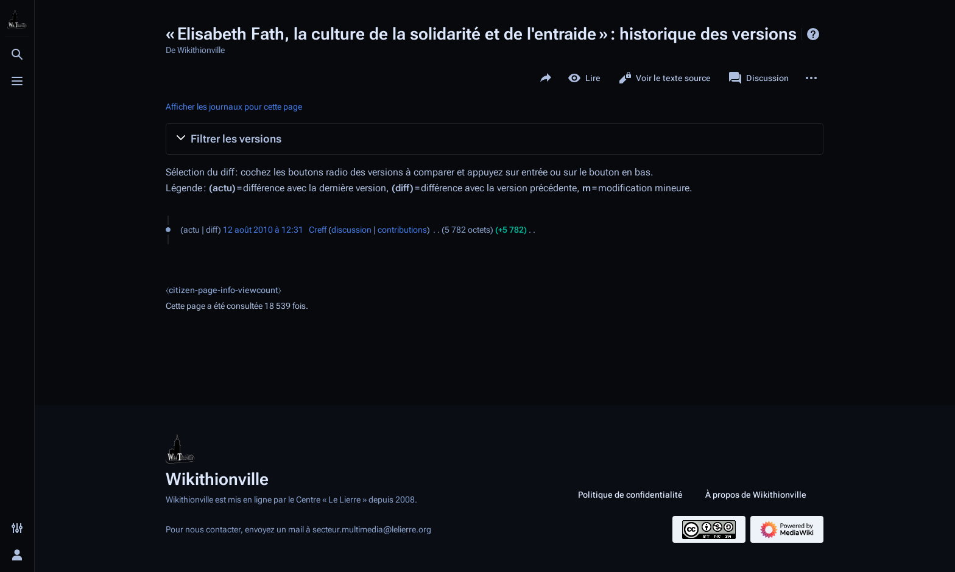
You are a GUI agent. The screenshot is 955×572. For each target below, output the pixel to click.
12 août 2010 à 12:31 (263, 230)
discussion (351, 230)
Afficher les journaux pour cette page (234, 106)
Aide (813, 34)
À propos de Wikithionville (755, 495)
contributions (402, 230)
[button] (494, 139)
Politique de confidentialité (630, 495)
